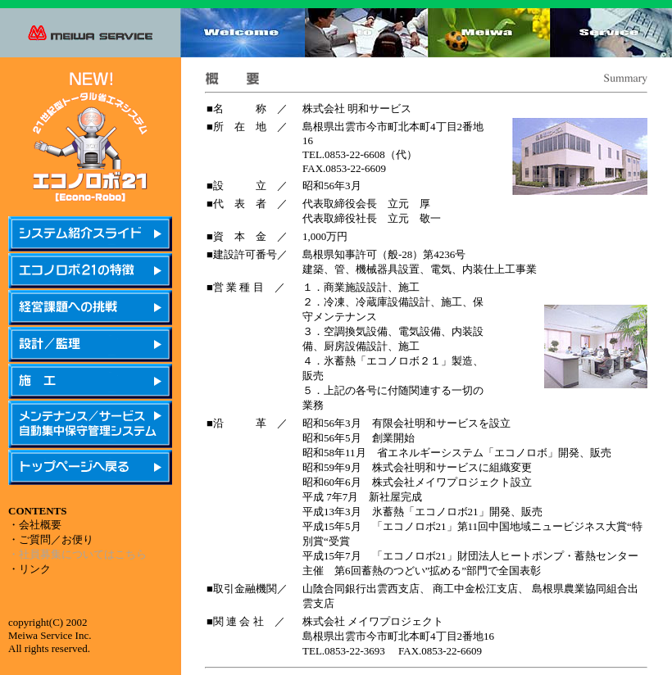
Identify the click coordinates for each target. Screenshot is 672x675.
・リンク (29, 569)
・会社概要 (34, 525)
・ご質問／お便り (50, 539)
